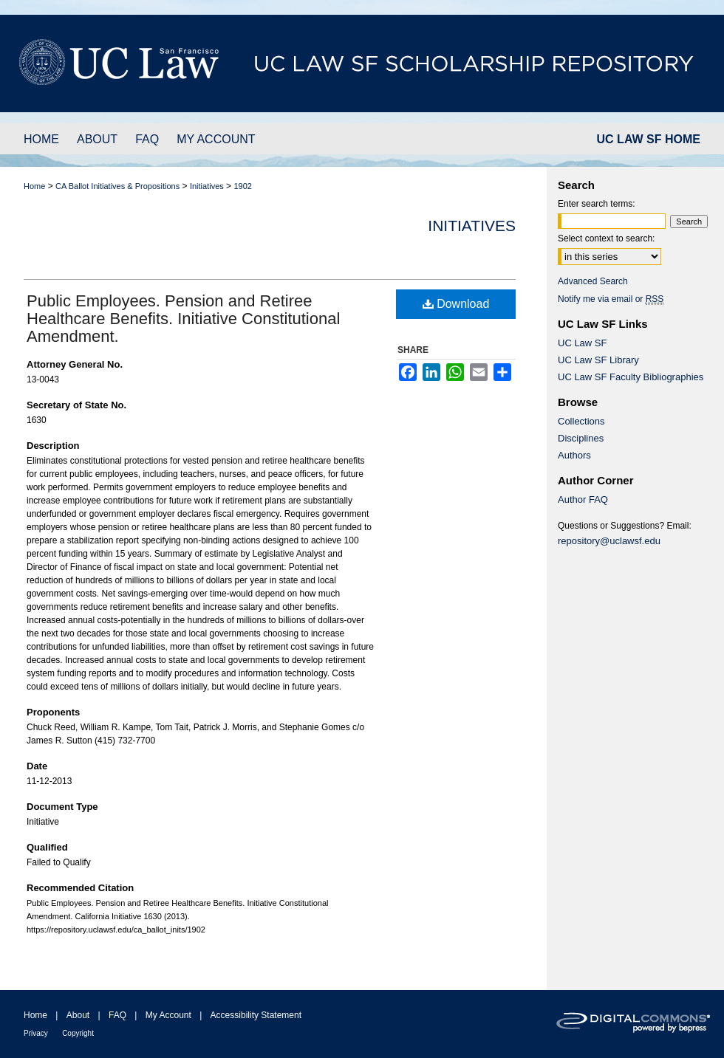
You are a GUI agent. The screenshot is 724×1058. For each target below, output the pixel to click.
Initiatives (207, 186)
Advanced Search (593, 281)
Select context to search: (606, 238)
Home (34, 186)
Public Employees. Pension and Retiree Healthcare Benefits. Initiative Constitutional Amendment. (183, 319)
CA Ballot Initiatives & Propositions (117, 186)
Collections (581, 421)
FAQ (117, 1015)
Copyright (78, 1033)
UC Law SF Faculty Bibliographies (630, 376)
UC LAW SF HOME (648, 139)
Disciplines (581, 438)
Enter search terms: (596, 204)
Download (456, 304)
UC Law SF (582, 342)
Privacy (36, 1033)
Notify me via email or (610, 299)
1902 (242, 186)
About (77, 1015)
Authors (574, 455)
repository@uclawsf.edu (609, 540)
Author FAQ (583, 499)
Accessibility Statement (256, 1015)
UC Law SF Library (598, 359)
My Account (168, 1015)
